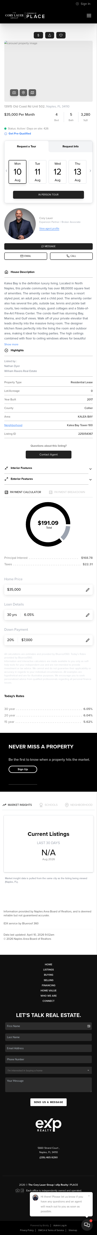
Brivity (46, 1225)
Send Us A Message (48, 1102)
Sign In (83, 4)
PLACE (74, 1184)
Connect (48, 1001)
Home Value (48, 990)
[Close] (89, 1195)
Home (48, 964)
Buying (48, 974)
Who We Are (49, 995)
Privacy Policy (27, 1230)
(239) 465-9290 (48, 1157)
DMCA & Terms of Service (51, 1230)
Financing (48, 985)
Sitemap (73, 1230)
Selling (48, 980)
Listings (48, 969)
